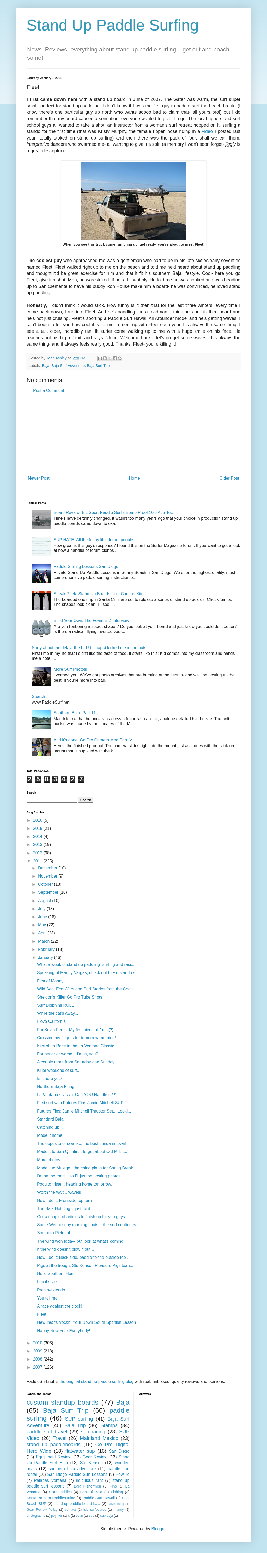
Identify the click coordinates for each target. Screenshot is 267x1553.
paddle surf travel (47, 1431)
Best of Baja (91, 1492)
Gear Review (95, 1457)
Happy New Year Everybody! (63, 1330)
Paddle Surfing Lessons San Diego (85, 566)
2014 (38, 836)
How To (122, 1474)
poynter (56, 1516)
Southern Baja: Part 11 (74, 713)
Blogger (158, 1529)
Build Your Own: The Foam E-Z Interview (91, 620)
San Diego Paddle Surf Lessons (77, 1474)
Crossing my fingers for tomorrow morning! (76, 1038)
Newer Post (39, 478)
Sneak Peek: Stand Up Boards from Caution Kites (99, 593)
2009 (38, 1351)
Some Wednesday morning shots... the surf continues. (87, 1225)
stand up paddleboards (54, 1444)
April (42, 933)
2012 (38, 853)
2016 (38, 820)
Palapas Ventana (50, 1480)
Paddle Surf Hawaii (98, 1498)
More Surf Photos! (70, 669)
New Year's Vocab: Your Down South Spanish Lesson (86, 1322)
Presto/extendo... (53, 1290)
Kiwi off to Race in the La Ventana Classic (75, 1046)
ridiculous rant (89, 1480)
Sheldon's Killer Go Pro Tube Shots (69, 997)
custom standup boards (62, 1402)
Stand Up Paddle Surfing (113, 25)
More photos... (50, 1160)
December (48, 868)
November (48, 876)
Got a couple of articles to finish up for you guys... (82, 1216)
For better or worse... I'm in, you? (67, 1054)
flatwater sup (80, 1451)
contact (70, 1510)
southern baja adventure (72, 1468)
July (42, 909)
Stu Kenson (91, 1462)
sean (79, 1516)
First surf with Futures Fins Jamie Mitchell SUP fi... (83, 1103)
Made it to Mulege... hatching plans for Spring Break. (85, 1168)
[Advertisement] (133, 434)
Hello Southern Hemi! (57, 1273)
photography (36, 1516)
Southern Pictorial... (55, 1233)
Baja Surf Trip (98, 366)
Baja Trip (75, 1425)
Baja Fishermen (87, 1486)
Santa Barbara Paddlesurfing (51, 1498)
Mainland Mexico (99, 1438)
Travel (59, 1438)
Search (38, 696)
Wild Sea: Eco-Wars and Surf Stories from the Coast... (87, 989)
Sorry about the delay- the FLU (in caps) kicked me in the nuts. (90, 647)
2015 (38, 828)
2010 (38, 1343)
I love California (51, 1021)
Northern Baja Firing (55, 1086)
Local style (47, 1281)
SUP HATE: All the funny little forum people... (95, 539)
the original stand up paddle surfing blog (96, 1381)
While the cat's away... (57, 1013)
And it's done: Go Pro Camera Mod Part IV (92, 740)
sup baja (106, 1516)
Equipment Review (53, 1457)
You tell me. (48, 1298)
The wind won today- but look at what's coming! (81, 1241)
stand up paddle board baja (77, 1504)
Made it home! (50, 1135)
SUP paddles (60, 1492)
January (46, 957)
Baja (45, 366)
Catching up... (50, 1127)
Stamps (109, 1425)
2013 (38, 844)
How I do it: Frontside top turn (64, 1200)
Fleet (41, 1314)
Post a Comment (48, 390)
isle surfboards (94, 1510)
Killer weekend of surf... (58, 1070)
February (47, 949)
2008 (38, 1359)
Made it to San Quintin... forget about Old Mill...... (82, 1151)
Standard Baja (50, 1119)
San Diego (119, 1451)
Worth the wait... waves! (59, 1192)
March (44, 941)
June (43, 917)
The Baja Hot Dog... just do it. (64, 1208)
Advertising (116, 1504)
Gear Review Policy (42, 1510)
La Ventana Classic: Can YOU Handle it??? (77, 1094)
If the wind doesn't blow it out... (65, 1249)
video (207, 131)
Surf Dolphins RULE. (56, 1005)
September (49, 892)
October (46, 884)
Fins (113, 1486)
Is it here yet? (49, 1078)
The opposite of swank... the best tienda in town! (81, 1143)
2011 (38, 861)
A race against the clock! (59, 1306)
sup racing (93, 1431)
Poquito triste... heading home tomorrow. (74, 1184)
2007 (38, 1367)
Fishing (117, 1492)
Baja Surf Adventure (68, 366)
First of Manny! (51, 981)
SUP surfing (79, 1419)
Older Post (229, 478)
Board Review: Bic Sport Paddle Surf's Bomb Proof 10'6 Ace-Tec (113, 512)
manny (119, 1510)
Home (134, 478)
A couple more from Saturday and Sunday (75, 1062)
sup (91, 1516)
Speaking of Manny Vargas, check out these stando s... (88, 972)
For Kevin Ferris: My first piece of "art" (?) (75, 1030)
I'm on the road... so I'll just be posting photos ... (81, 1176)
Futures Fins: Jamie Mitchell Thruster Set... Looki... (84, 1111)
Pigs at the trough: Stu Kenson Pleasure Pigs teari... (85, 1265)
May (42, 925)
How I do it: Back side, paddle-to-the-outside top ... (83, 1257)
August (45, 900)
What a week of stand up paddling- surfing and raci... (86, 964)
